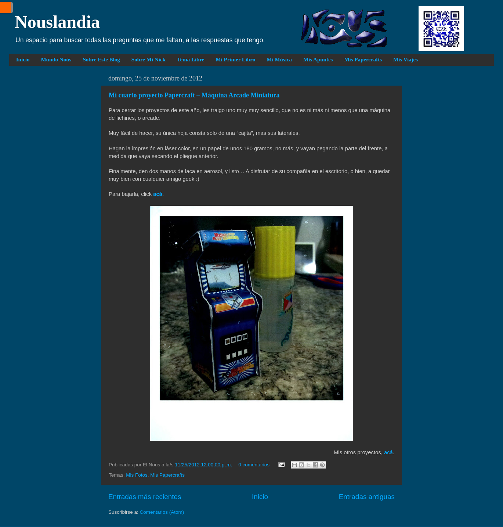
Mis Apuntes (318, 59)
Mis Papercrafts (363, 59)
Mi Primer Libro (235, 59)
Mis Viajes (405, 59)
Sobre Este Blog (101, 59)
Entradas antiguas (367, 497)
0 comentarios (253, 464)
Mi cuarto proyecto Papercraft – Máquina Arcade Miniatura (194, 95)
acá (388, 452)
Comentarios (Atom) (162, 512)
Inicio (23, 59)
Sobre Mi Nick (148, 59)
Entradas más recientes (144, 497)
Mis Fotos (137, 475)
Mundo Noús (56, 59)
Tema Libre (191, 59)
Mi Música (279, 59)
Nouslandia (57, 22)
